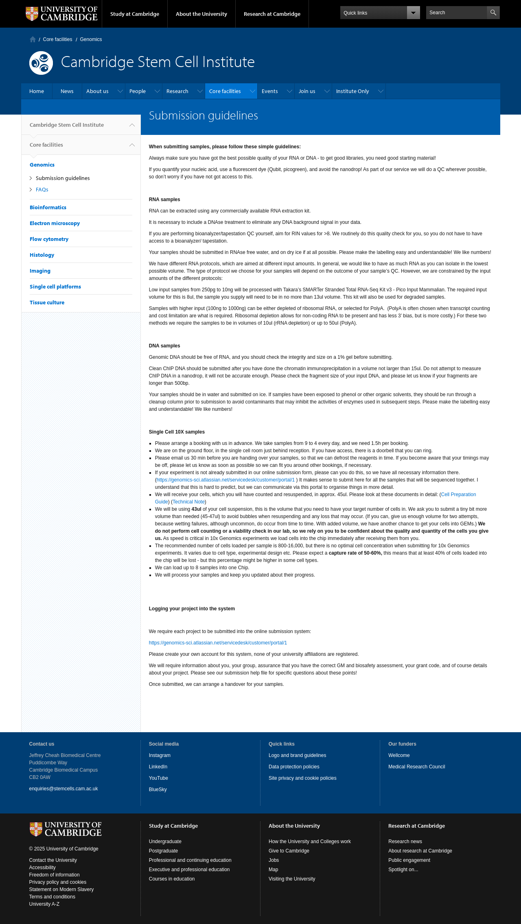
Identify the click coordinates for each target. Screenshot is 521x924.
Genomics (91, 39)
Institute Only (352, 91)
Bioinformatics (48, 207)
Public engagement (409, 860)
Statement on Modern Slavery (61, 889)
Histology (42, 254)
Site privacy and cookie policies (303, 778)
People (137, 91)
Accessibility (42, 867)
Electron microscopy (55, 223)
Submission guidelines (63, 178)
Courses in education (172, 879)
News (67, 91)
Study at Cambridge (134, 13)
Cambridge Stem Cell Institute (67, 128)
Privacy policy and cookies (58, 882)
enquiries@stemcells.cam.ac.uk (63, 789)
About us (97, 91)
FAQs (42, 189)
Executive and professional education (189, 869)
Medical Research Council (416, 767)
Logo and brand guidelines (297, 755)
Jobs (274, 860)
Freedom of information (54, 875)
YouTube (158, 778)
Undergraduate (165, 841)
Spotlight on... (403, 869)
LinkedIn (158, 767)
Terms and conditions (52, 897)
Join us (307, 91)
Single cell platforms (55, 286)
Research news (405, 841)
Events (270, 91)
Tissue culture (47, 302)
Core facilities (57, 39)
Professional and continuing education (190, 860)
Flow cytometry (49, 239)
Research (177, 91)
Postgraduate (163, 851)
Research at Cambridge (272, 13)
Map (273, 869)
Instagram (160, 755)
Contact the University (53, 860)
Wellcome (398, 755)
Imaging (40, 270)
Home (32, 39)
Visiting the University (292, 879)
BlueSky (158, 789)
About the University (201, 13)
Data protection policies (294, 767)
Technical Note (189, 502)
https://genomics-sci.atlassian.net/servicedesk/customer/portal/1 (226, 480)
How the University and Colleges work (310, 841)
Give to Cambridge (289, 851)
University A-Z (44, 904)
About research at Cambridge (420, 851)
